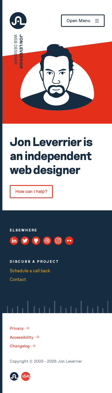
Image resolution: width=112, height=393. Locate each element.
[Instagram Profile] (58, 240)
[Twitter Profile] (25, 240)
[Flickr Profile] (69, 240)
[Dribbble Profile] (47, 240)
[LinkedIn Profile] (14, 240)
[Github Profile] (36, 240)
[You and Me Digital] (25, 376)
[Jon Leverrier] (14, 376)
